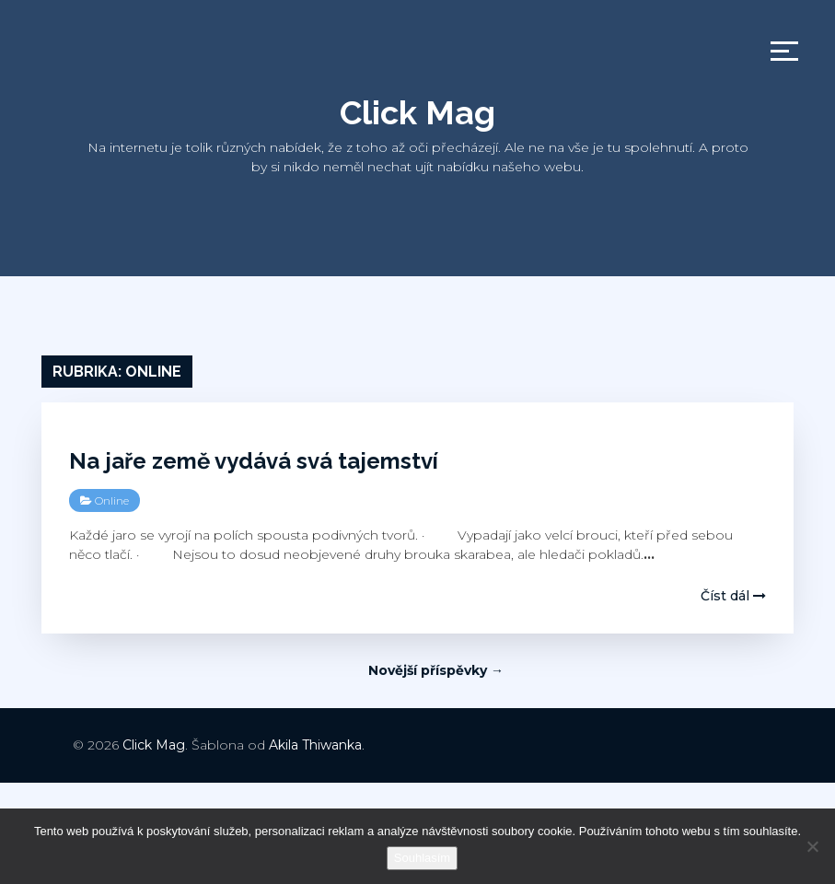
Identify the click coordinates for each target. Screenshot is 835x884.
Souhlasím (422, 858)
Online (112, 500)
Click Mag (417, 112)
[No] (812, 846)
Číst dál (733, 595)
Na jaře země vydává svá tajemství (253, 461)
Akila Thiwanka (315, 745)
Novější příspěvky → (436, 670)
